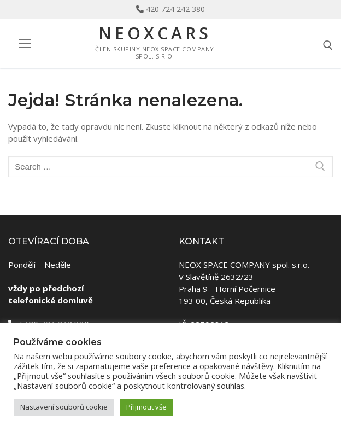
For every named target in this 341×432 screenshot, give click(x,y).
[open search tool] (328, 45)
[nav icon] (25, 44)
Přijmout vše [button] (146, 407)
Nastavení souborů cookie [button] (64, 407)
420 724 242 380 (175, 9)
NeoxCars (154, 33)
